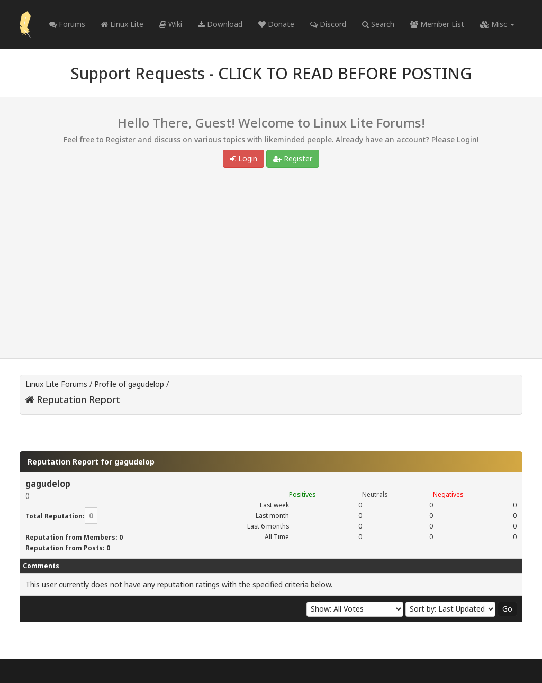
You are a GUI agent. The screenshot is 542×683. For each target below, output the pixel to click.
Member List (437, 24)
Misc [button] (497, 24)
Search (378, 24)
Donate (276, 24)
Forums (67, 24)
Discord (328, 24)
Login (243, 158)
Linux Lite (122, 24)
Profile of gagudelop (129, 384)
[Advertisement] (271, 266)
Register (292, 158)
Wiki (170, 24)
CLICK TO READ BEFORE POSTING (345, 73)
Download (220, 24)
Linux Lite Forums (56, 384)
